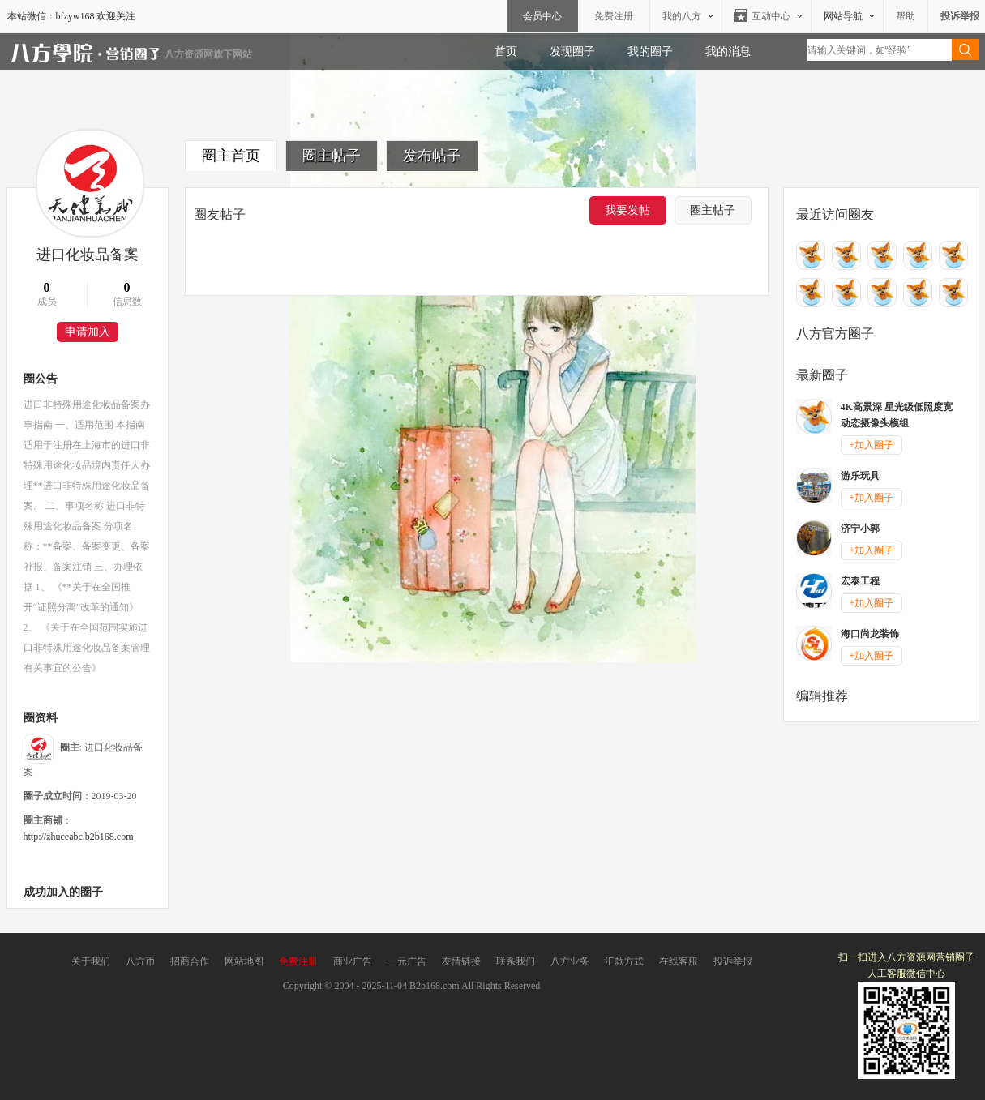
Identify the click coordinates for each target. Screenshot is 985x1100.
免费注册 (613, 16)
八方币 (140, 961)
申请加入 (87, 332)
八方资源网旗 (194, 54)
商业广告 (352, 961)
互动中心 (771, 16)
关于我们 (90, 961)
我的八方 (681, 16)
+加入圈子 (872, 445)
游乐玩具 (860, 476)
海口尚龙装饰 (870, 634)
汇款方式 (624, 961)
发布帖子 (432, 156)
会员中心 (542, 16)
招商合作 (189, 961)
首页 (506, 51)
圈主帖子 (331, 156)
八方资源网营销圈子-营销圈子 (86, 55)
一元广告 (407, 961)
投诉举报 (732, 961)
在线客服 (678, 961)
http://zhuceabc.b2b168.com (79, 836)
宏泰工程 (860, 581)
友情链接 (461, 961)
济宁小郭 (860, 528)
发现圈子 (572, 51)
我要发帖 (627, 210)
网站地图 (244, 961)
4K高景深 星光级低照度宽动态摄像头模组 (897, 415)
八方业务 (569, 961)
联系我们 (515, 961)
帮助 (905, 16)
